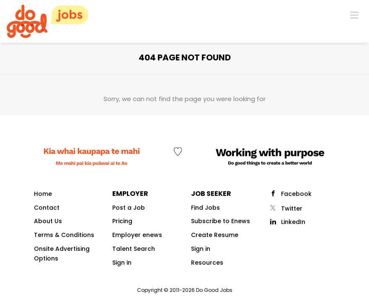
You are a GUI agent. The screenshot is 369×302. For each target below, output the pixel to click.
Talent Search (133, 249)
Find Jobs (205, 207)
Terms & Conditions (64, 235)
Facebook (296, 194)
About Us (48, 221)
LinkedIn (293, 222)
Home (43, 194)
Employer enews (137, 235)
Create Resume (214, 235)
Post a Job (128, 207)
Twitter (291, 208)
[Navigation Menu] (354, 14)
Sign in (122, 262)
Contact (46, 207)
